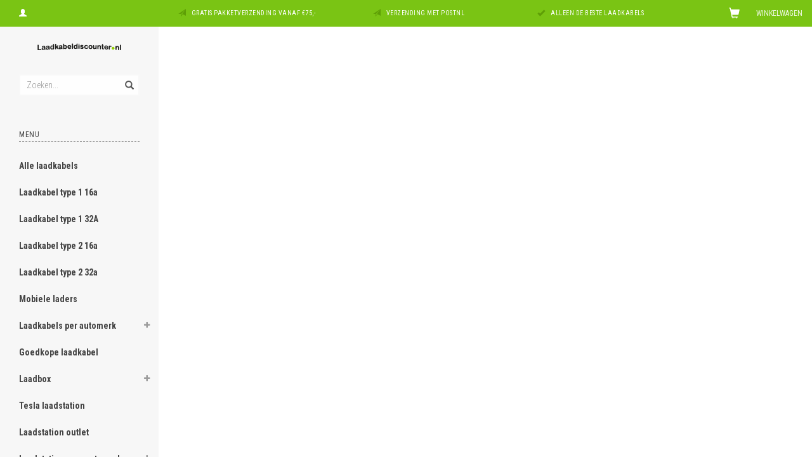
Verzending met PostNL (425, 13)
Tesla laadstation (52, 406)
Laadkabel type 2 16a (58, 246)
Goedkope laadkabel (58, 352)
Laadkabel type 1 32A (58, 219)
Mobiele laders (48, 299)
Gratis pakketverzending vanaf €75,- (254, 13)
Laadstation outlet (54, 432)
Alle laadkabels (48, 166)
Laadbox (35, 379)
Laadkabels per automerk (67, 326)
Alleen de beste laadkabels (597, 13)
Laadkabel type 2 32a (58, 272)
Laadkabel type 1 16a (58, 192)
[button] (146, 326)
